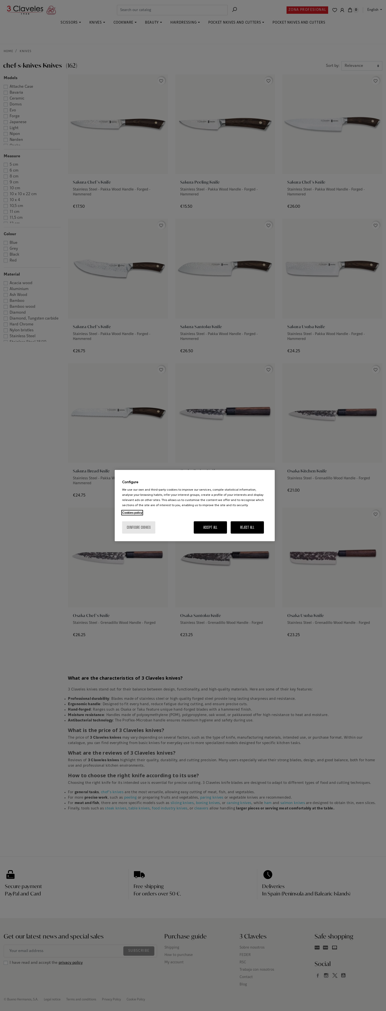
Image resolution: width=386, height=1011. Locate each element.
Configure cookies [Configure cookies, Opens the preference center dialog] (139, 527)
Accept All (210, 527)
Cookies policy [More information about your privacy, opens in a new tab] (132, 513)
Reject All (247, 527)
